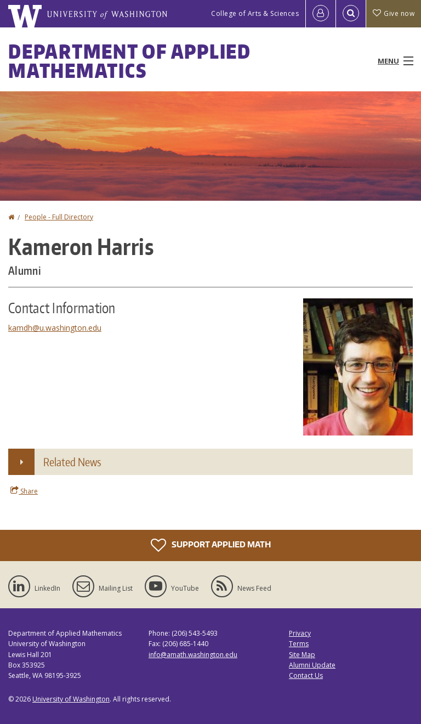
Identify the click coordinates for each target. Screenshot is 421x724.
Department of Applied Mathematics (129, 61)
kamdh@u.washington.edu (54, 328)
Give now (393, 13)
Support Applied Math (211, 545)
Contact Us (306, 675)
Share (24, 491)
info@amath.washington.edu (193, 654)
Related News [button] (72, 462)
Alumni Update (312, 665)
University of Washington (71, 699)
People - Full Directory (59, 217)
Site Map (302, 654)
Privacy (300, 633)
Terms (299, 643)
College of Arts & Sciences (255, 13)
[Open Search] (351, 13)
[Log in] (320, 13)
